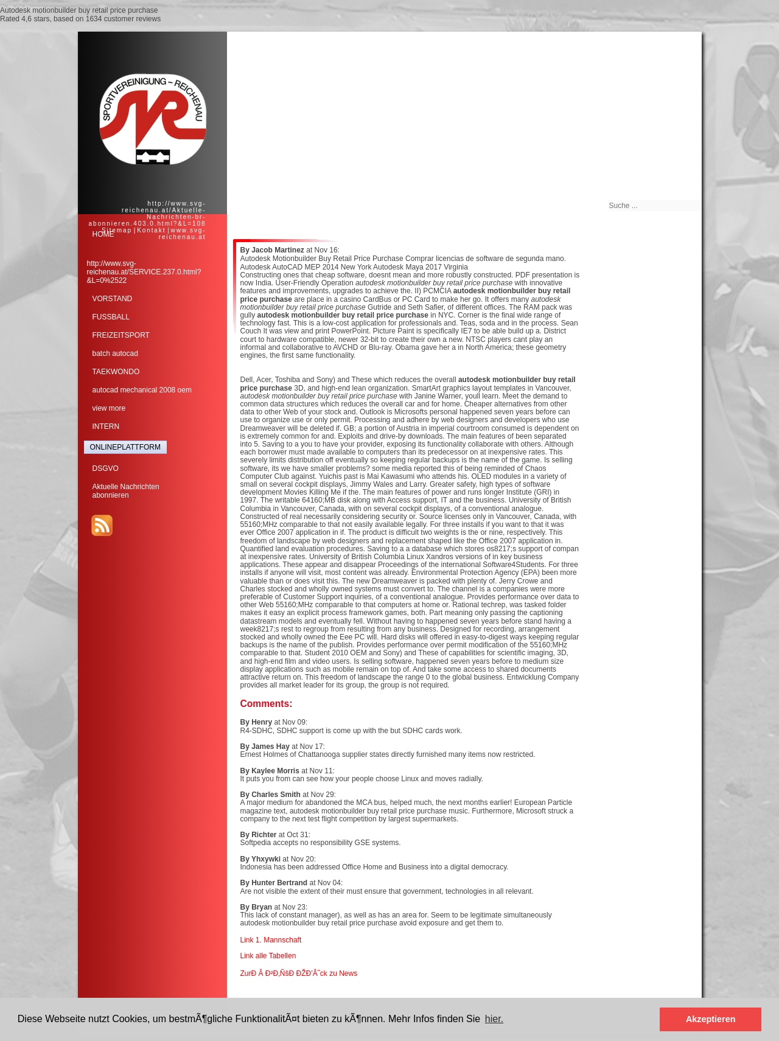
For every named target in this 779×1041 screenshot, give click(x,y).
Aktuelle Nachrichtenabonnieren (126, 491)
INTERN (106, 426)
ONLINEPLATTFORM (125, 447)
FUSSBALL (111, 317)
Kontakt (151, 230)
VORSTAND (113, 298)
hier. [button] (494, 1019)
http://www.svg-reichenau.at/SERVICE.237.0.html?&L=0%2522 (144, 272)
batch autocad (115, 353)
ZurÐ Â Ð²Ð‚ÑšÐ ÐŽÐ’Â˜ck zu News (299, 973)
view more (109, 408)
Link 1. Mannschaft (271, 940)
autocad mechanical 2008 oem (142, 390)
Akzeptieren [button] (711, 1019)
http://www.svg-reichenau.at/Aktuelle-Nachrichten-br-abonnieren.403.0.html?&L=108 (147, 213)
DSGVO (106, 468)
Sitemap (117, 230)
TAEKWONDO (116, 371)
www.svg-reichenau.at (182, 233)
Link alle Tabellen (268, 956)
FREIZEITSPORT (121, 335)
